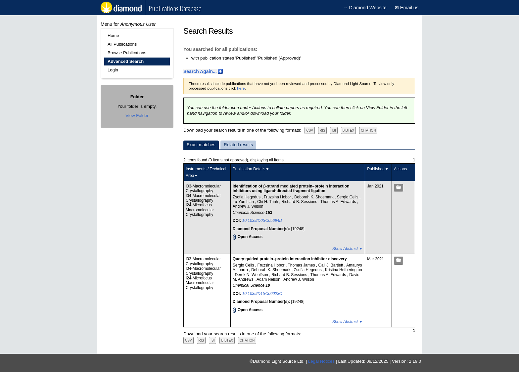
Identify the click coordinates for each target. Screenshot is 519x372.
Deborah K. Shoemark (314, 197)
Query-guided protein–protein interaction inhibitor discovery (290, 259)
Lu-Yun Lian (244, 201)
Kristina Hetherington (343, 270)
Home (113, 35)
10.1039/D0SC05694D (262, 220)
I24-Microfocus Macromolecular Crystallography (200, 210)
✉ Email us (406, 7)
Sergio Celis (348, 197)
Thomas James (302, 265)
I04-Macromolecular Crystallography (203, 198)
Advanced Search (126, 61)
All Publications (122, 44)
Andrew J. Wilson (248, 206)
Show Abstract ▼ (347, 248)
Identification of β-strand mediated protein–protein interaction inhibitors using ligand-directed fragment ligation (291, 188)
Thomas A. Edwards (338, 201)
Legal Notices (321, 361)
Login (113, 69)
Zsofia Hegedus (247, 197)
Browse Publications (127, 52)
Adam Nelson (269, 279)
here (241, 88)
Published (376, 169)
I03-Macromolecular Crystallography (203, 188)
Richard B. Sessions (299, 201)
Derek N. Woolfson (252, 274)
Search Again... (200, 71)
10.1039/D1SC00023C (262, 293)
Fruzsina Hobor (278, 197)
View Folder (136, 115)
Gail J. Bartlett (331, 265)
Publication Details (249, 169)
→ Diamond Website (365, 7)
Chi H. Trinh (268, 201)
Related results (238, 144)
